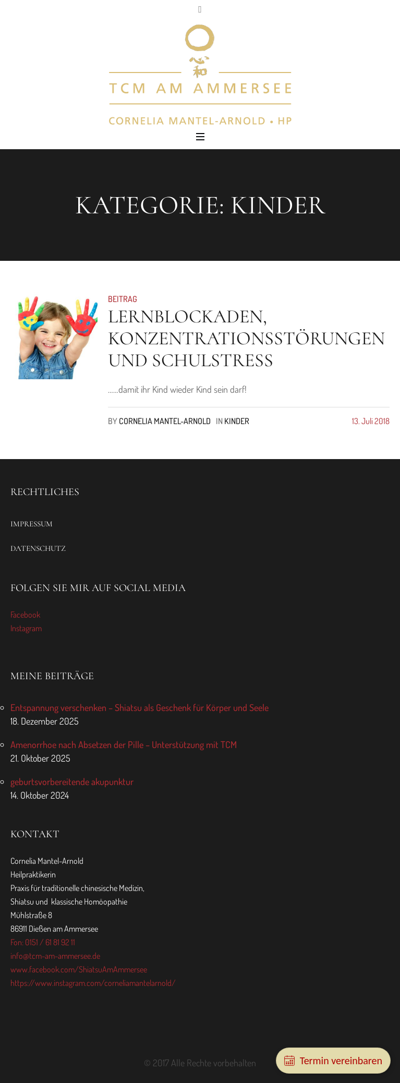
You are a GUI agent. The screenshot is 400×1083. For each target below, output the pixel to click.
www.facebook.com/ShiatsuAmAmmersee (78, 969)
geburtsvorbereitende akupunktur (72, 781)
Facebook (25, 614)
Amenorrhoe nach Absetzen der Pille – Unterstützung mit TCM (123, 744)
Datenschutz (38, 548)
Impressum (31, 523)
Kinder (236, 421)
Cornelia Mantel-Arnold (165, 421)
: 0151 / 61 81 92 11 (48, 942)
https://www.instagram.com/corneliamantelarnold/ (93, 983)
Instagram (26, 628)
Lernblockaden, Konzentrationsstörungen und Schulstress (246, 338)
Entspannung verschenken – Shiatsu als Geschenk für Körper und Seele (139, 707)
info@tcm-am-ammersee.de (55, 955)
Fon (16, 942)
